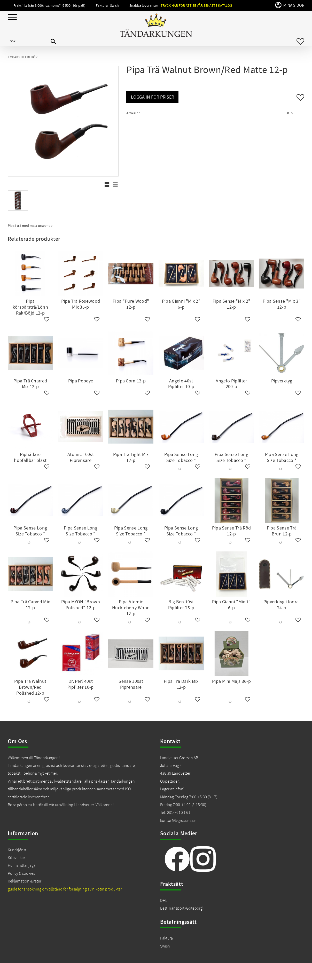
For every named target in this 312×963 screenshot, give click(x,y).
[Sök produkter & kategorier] (29, 41)
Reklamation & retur (24, 881)
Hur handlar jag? (21, 865)
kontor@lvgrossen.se (178, 820)
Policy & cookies (21, 873)
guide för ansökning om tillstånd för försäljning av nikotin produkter (65, 889)
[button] (12, 17)
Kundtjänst (17, 850)
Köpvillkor (16, 857)
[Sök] (53, 41)
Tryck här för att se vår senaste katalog (196, 5)
